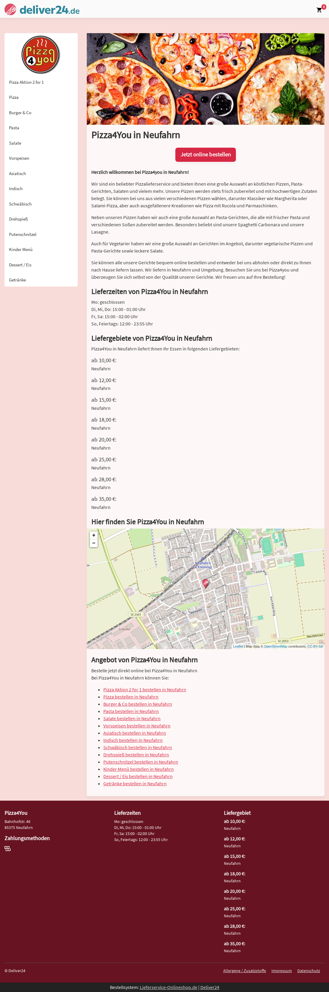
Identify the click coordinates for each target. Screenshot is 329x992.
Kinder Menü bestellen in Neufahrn (138, 769)
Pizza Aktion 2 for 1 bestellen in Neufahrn (144, 689)
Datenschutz (308, 970)
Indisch (16, 188)
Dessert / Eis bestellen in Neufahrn (138, 776)
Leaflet (238, 646)
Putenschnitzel (22, 234)
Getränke (17, 280)
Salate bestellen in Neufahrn (132, 718)
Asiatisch (17, 173)
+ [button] (94, 535)
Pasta (14, 127)
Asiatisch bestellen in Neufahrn (134, 733)
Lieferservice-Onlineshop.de (168, 987)
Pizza (14, 97)
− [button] (94, 543)
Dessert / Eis (20, 265)
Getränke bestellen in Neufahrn (135, 783)
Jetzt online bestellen (205, 154)
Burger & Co (20, 112)
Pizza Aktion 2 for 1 (26, 82)
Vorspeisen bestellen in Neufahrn (137, 726)
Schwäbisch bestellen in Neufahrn (137, 747)
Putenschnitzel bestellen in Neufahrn (140, 762)
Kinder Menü (21, 249)
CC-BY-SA (315, 646)
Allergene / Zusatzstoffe (244, 970)
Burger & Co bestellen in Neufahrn (137, 704)
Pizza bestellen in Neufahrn (130, 697)
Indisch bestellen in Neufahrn (133, 740)
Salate (15, 143)
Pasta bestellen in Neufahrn (131, 711)
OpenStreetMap (275, 646)
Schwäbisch (20, 204)
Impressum (281, 970)
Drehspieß (18, 219)
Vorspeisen (19, 158)
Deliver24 (209, 987)
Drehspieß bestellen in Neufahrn (136, 755)
